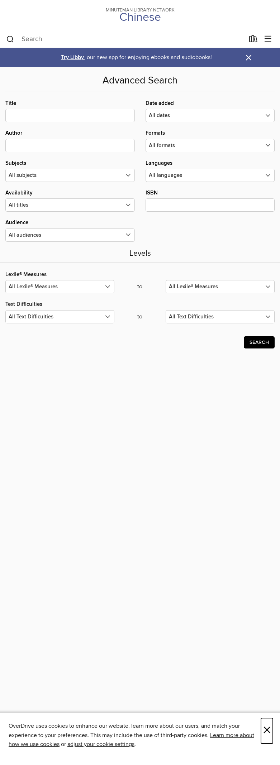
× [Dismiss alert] (248, 57)
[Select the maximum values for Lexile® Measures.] (220, 286)
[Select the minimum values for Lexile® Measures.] (59, 286)
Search (259, 342)
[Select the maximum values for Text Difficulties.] (220, 316)
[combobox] (125, 39)
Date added (210, 111)
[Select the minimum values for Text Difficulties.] (59, 316)
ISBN (210, 200)
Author (70, 141)
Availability (70, 200)
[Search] (10, 39)
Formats (210, 141)
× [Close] (266, 731)
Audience (70, 230)
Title (70, 111)
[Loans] (253, 40)
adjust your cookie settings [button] (100, 744)
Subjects (70, 171)
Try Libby (72, 57)
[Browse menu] (268, 39)
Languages (210, 171)
